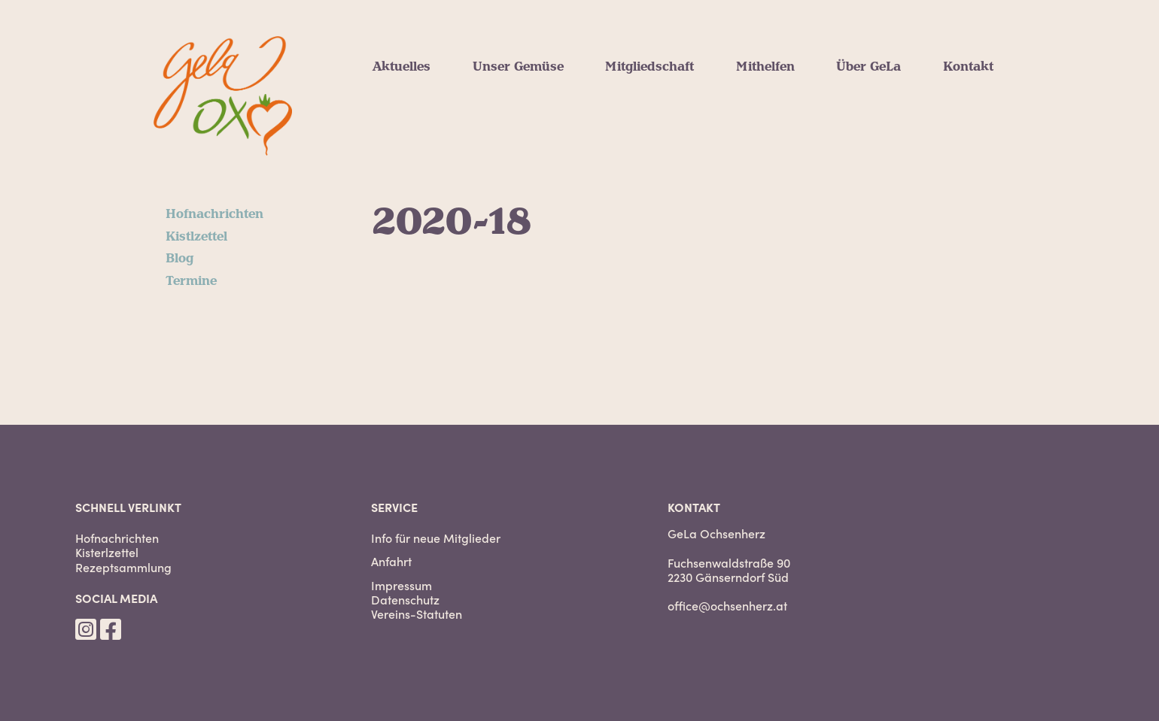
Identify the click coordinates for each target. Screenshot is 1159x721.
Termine (191, 281)
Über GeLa (868, 67)
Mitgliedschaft (649, 67)
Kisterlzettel (106, 552)
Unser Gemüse (518, 67)
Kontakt (968, 67)
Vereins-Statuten (416, 614)
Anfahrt (391, 561)
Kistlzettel (196, 237)
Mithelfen (765, 67)
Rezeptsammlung (123, 567)
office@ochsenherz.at (727, 605)
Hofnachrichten (214, 214)
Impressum (401, 585)
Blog (179, 259)
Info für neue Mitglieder (435, 538)
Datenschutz (405, 599)
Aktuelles (401, 67)
